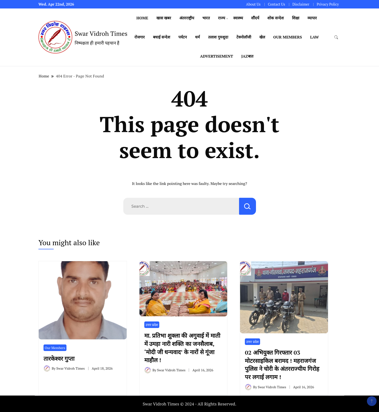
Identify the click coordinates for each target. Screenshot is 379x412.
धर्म (197, 37)
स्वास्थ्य (238, 18)
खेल (262, 37)
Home (142, 18)
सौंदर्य (255, 18)
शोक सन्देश (275, 18)
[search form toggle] (336, 37)
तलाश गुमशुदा (218, 37)
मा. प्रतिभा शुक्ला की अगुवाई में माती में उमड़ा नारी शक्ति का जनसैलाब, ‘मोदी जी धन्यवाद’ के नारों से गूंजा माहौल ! (182, 348)
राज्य (221, 18)
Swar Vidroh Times (101, 33)
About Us (253, 4)
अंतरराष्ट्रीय (186, 18)
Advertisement (216, 56)
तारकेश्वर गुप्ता (61, 358)
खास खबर (163, 18)
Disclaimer (300, 4)
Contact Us (276, 4)
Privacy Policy (328, 4)
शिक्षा (295, 18)
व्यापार (312, 18)
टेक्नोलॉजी (243, 37)
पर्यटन (182, 37)
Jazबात (247, 56)
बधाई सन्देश (161, 37)
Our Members (287, 37)
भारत (206, 18)
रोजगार (139, 37)
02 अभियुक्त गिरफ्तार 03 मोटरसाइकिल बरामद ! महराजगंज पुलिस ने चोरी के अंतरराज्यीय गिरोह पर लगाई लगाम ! (282, 365)
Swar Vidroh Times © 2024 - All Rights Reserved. (189, 404)
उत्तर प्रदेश (152, 324)
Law (314, 37)
